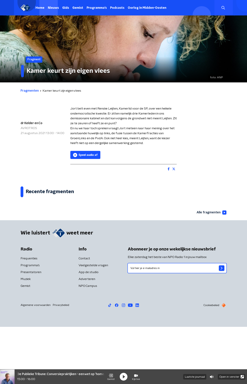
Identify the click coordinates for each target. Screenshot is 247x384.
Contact (84, 315)
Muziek (26, 336)
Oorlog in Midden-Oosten (147, 7)
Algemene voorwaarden (36, 362)
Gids (65, 7)
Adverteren (87, 336)
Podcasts (117, 7)
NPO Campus (88, 343)
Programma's (97, 7)
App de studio (88, 329)
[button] (110, 376)
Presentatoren (31, 329)
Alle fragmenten (211, 270)
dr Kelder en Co (31, 123)
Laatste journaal (195, 376)
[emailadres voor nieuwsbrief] (177, 325)
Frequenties (29, 315)
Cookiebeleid (211, 362)
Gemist (77, 7)
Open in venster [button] (231, 376)
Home (40, 7)
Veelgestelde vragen (93, 322)
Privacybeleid (61, 362)
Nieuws (53, 7)
